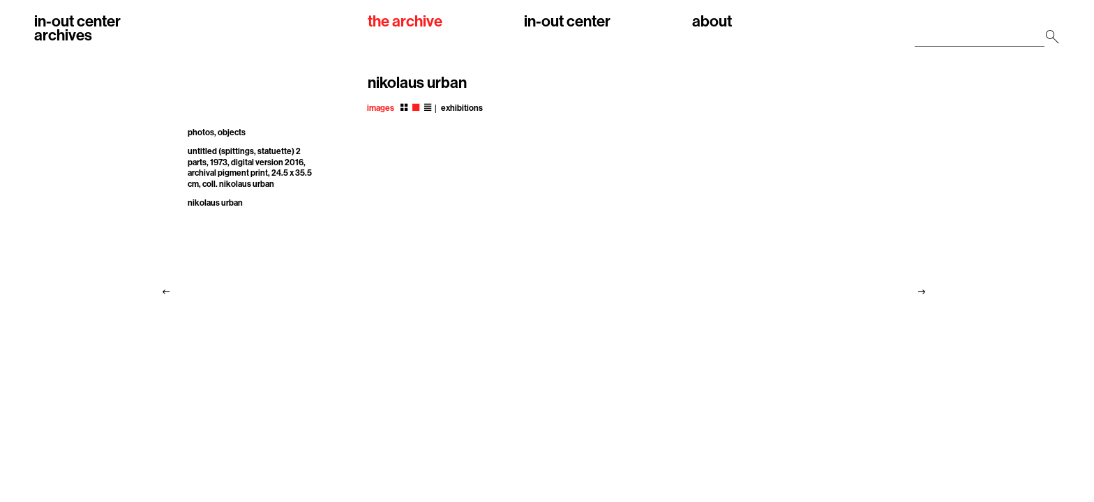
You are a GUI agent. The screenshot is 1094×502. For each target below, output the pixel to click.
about (712, 22)
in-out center (567, 22)
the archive (405, 22)
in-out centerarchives (77, 28)
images (380, 108)
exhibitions (462, 108)
